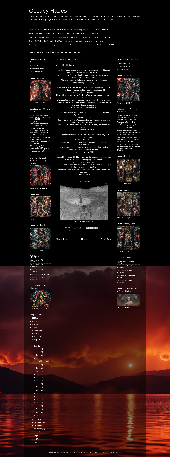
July (36, 346)
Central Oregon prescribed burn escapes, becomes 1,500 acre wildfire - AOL (128, 139)
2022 (34, 324)
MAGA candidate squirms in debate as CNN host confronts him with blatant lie (40, 140)
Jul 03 (38, 349)
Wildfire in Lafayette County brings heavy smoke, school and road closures (128, 132)
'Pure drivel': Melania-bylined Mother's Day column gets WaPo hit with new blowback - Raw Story (65, 37)
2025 (34, 439)
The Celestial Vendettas (125, 261)
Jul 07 (38, 365)
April (36, 336)
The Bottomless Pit (36, 72)
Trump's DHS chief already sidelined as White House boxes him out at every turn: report (61, 41)
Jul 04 (38, 352)
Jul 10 (38, 368)
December (38, 432)
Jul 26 (38, 406)
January (37, 330)
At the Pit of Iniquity (43, 361)
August (37, 419)
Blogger (117, 452)
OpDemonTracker (123, 69)
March (36, 333)
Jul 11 (38, 371)
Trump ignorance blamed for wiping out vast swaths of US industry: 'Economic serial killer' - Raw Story (66, 45)
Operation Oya (35, 66)
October (37, 425)
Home (84, 239)
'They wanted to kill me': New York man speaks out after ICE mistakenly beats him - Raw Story (64, 30)
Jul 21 (38, 396)
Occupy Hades (48, 11)
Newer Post (62, 239)
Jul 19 (38, 390)
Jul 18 (38, 387)
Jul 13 (38, 377)
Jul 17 (38, 384)
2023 (34, 327)
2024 (34, 436)
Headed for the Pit (36, 260)
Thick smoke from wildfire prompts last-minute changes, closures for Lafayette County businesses (127, 125)
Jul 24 (38, 399)
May (36, 340)
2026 (34, 442)
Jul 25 (38, 403)
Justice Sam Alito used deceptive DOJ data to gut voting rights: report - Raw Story (59, 33)
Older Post (106, 239)
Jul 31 (38, 415)
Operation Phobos (123, 63)
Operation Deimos (123, 66)
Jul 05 (38, 355)
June (36, 343)
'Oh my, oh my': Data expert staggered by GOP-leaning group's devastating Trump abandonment (40, 149)
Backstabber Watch (37, 69)
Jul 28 (38, 412)
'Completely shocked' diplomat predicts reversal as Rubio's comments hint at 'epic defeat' (40, 131)
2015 (34, 318)
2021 (34, 321)
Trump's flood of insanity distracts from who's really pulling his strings (39, 124)
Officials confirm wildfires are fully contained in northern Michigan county (127, 117)
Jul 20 (38, 393)
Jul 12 (38, 374)
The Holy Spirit (67, 231)
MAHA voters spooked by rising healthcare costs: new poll (40, 117)
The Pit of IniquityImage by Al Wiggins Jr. (84, 201)
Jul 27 (38, 409)
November (38, 429)
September (38, 422)
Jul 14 (38, 380)
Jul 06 (38, 358)
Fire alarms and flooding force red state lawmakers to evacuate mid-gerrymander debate (128, 146)
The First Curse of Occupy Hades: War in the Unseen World (54, 53)
